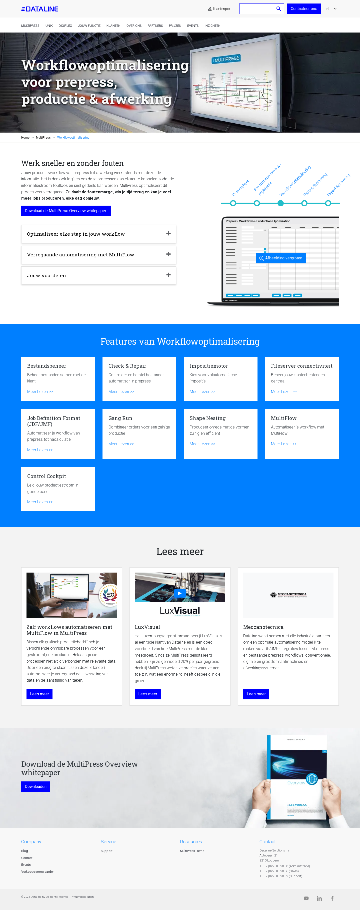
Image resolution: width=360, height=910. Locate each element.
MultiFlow (302, 434)
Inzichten (212, 26)
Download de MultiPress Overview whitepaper (66, 210)
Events (193, 26)
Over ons (134, 26)
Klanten (113, 26)
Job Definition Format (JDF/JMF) (58, 434)
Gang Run (139, 434)
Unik (49, 26)
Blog (24, 851)
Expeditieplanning (338, 185)
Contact (26, 858)
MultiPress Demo (192, 851)
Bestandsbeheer (58, 379)
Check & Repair (139, 379)
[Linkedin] (319, 899)
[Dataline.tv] (306, 899)
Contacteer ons (304, 8)
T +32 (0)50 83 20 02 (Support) (281, 876)
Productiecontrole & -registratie (268, 179)
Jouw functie (89, 26)
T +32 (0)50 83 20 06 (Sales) (279, 871)
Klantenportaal (224, 9)
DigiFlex (65, 26)
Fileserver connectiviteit (302, 379)
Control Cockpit (58, 489)
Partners (155, 26)
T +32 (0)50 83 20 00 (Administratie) (285, 866)
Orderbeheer (240, 187)
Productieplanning (315, 184)
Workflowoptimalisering (295, 181)
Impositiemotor (221, 379)
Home (25, 137)
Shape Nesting (221, 434)
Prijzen (175, 26)
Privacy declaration (82, 896)
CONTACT (268, 841)
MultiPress (30, 26)
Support (106, 851)
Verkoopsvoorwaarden (37, 871)
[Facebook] (332, 899)
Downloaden (35, 786)
